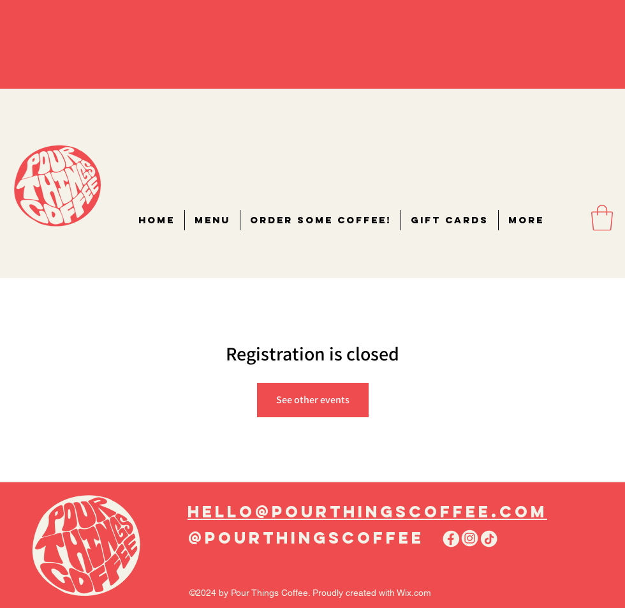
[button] (602, 217)
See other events (312, 399)
